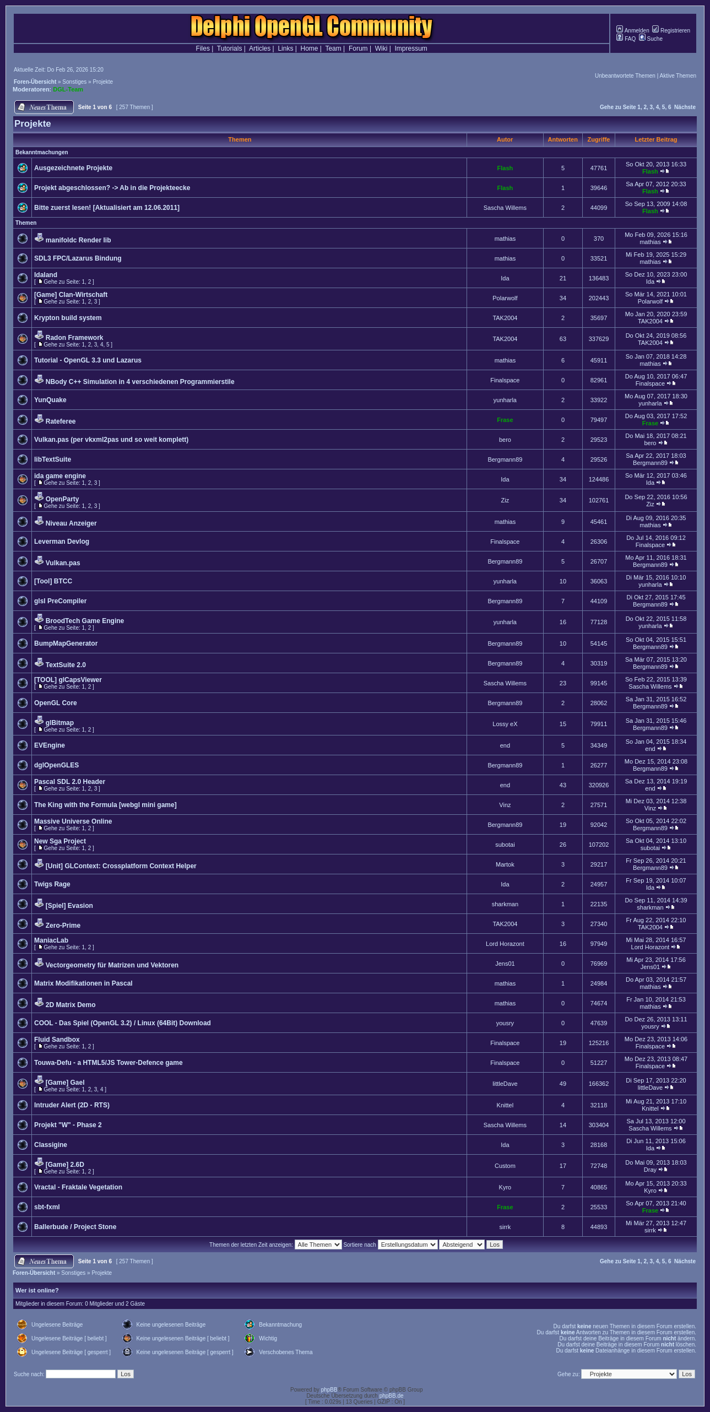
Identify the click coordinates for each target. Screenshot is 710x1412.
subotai (504, 844)
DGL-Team (68, 89)
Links (285, 48)
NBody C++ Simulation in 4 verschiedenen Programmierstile (140, 382)
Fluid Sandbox (57, 1039)
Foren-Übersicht (35, 82)
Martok (505, 864)
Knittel (505, 1105)
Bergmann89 (504, 459)
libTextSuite (52, 459)
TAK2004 (504, 318)
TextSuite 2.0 (66, 665)
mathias (505, 238)
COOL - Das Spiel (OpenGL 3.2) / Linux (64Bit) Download (122, 1023)
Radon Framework (75, 338)
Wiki (381, 48)
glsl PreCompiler (60, 601)
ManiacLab (51, 940)
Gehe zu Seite (618, 107)
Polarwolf (504, 298)
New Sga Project (60, 841)
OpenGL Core (55, 703)
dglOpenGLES (56, 765)
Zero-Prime (63, 925)
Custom (505, 1165)
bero (505, 439)
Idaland (45, 275)
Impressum (411, 48)
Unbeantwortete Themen (625, 76)
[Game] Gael (65, 1082)
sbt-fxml (47, 1207)
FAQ (626, 39)
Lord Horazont (505, 943)
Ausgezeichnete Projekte (73, 168)
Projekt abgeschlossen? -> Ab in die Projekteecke (112, 188)
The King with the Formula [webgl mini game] (105, 805)
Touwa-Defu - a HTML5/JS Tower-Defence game (108, 1063)
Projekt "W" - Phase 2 (68, 1125)
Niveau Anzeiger (71, 523)
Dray (650, 1169)
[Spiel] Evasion (69, 906)
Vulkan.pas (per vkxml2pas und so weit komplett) (111, 439)
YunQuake (50, 400)
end (505, 745)
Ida (505, 278)
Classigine (50, 1145)
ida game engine (60, 476)
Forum (358, 48)
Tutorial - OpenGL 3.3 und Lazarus (88, 360)
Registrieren (671, 31)
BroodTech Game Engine (85, 621)
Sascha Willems (505, 207)
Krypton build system (68, 318)
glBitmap (60, 723)
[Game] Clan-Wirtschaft (70, 295)
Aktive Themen (677, 76)
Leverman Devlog (61, 541)
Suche (651, 39)
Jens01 (504, 963)
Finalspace (504, 380)
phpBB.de (392, 1396)
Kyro (505, 1187)
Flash (505, 168)
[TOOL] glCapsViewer (68, 680)
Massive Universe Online (73, 821)
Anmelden (632, 31)
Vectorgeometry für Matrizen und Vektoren (112, 965)
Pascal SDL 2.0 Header (69, 782)
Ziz (505, 500)
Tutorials (229, 48)
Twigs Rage (52, 884)
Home (309, 48)
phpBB (329, 1390)
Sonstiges (74, 82)
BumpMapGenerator (65, 643)
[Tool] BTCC (53, 581)
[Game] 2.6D (65, 1164)
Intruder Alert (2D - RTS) (72, 1105)
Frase (505, 419)
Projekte (103, 82)
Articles (259, 48)
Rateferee (61, 421)
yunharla (505, 400)
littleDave (504, 1083)
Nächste (685, 107)
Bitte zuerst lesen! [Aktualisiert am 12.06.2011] (107, 208)
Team (333, 48)
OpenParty (62, 499)
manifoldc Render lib (78, 240)
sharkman (505, 904)
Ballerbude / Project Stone (75, 1227)
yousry (505, 1023)
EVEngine (49, 745)
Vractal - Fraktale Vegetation (78, 1187)
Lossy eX (504, 724)
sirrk (505, 1227)
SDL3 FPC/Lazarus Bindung (78, 258)
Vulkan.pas (63, 563)
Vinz (505, 805)
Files (203, 48)
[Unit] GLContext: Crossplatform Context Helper (121, 866)
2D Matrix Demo (71, 1005)
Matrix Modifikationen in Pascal (83, 983)
